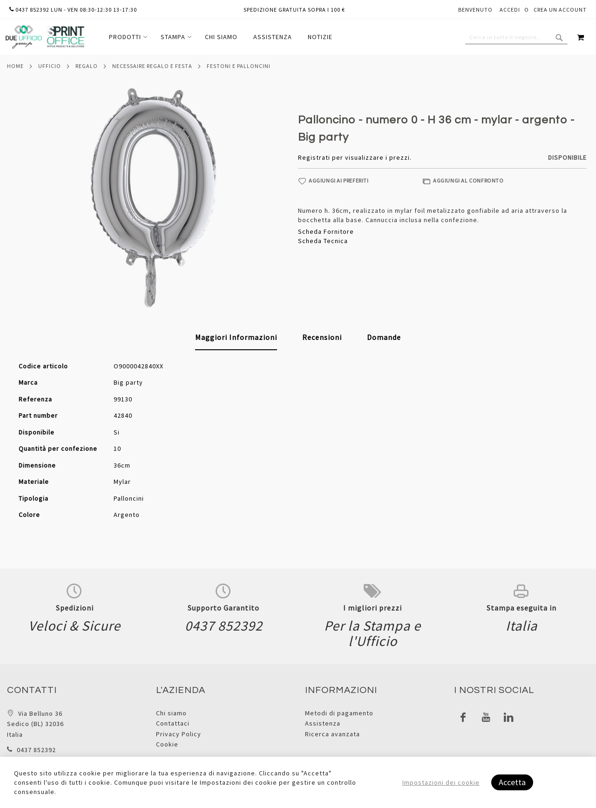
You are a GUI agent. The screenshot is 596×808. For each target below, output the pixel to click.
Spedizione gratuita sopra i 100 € (294, 9)
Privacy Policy (178, 734)
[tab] (236, 337)
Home (15, 65)
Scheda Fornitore (326, 231)
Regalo (86, 65)
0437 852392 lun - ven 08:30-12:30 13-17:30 (73, 9)
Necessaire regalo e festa (152, 65)
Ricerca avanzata (332, 734)
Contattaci (173, 723)
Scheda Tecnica (323, 241)
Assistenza (322, 723)
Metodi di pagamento (339, 713)
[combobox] (516, 37)
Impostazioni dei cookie (441, 782)
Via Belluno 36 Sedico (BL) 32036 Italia (35, 724)
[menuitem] (126, 37)
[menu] (220, 37)
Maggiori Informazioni (236, 337)
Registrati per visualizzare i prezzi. (355, 157)
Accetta (512, 782)
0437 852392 (36, 750)
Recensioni (322, 337)
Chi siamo (171, 713)
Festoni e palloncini (239, 65)
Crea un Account (560, 9)
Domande (384, 337)
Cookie (167, 744)
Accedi (510, 9)
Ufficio (49, 65)
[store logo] (45, 37)
